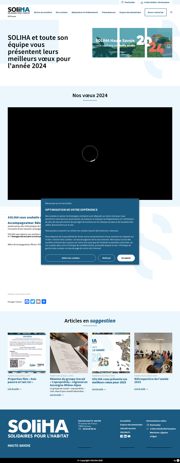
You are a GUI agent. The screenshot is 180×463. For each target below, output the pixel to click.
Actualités (125, 420)
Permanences (108, 12)
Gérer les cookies (71, 257)
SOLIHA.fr (125, 432)
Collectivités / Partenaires (156, 2)
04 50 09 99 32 (89, 428)
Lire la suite (13, 389)
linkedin (125, 436)
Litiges (153, 436)
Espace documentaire (130, 12)
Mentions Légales (159, 432)
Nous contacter (155, 12)
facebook (121, 436)
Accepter (126, 257)
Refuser (107, 257)
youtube (129, 436)
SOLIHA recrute (128, 428)
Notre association (43, 12)
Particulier (130, 2)
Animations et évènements (85, 12)
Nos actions (62, 12)
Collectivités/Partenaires (163, 428)
